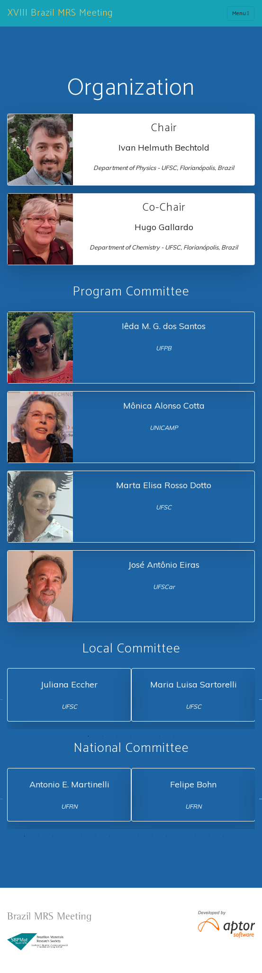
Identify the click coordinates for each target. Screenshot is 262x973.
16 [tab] (238, 836)
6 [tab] (159, 736)
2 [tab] (103, 736)
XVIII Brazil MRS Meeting (60, 13)
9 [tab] (138, 836)
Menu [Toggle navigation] (240, 13)
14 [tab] (209, 836)
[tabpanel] (69, 695)
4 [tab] (131, 736)
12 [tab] (181, 836)
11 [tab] (167, 836)
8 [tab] (124, 836)
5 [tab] (145, 736)
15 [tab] (223, 836)
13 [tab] (195, 836)
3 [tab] (117, 736)
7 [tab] (174, 736)
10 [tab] (152, 836)
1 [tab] (88, 736)
